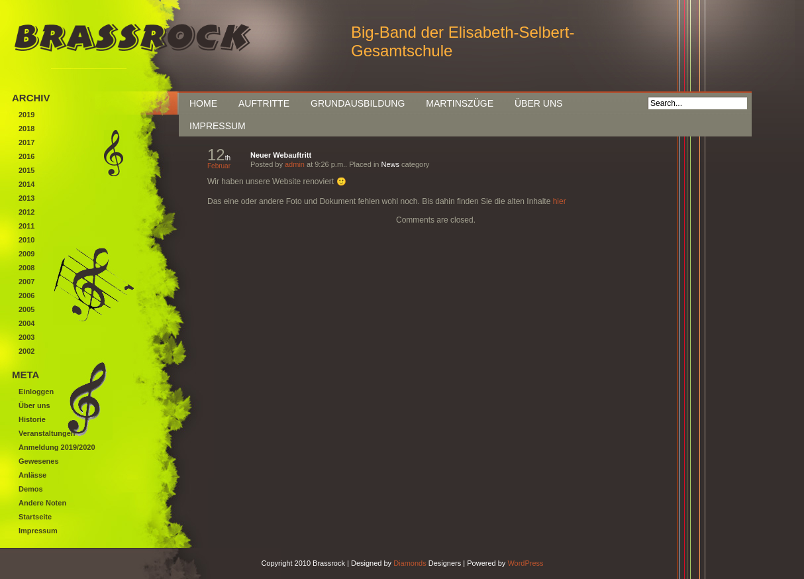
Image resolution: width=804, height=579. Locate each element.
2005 (26, 309)
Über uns (538, 103)
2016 (26, 156)
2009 (26, 254)
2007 (26, 282)
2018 (26, 128)
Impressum (217, 126)
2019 (26, 115)
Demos (31, 489)
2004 (26, 323)
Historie (32, 419)
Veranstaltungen (47, 433)
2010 (26, 240)
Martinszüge (459, 103)
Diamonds (410, 563)
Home (203, 103)
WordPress (525, 563)
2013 (26, 198)
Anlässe (32, 475)
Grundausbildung (358, 103)
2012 (26, 212)
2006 (26, 295)
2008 (26, 268)
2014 (26, 184)
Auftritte (263, 103)
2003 (26, 337)
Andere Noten (42, 503)
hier (559, 201)
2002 (26, 351)
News (390, 164)
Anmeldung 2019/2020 (57, 447)
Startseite (35, 517)
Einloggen (36, 391)
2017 (26, 142)
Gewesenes (39, 461)
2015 (26, 170)
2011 (26, 226)
